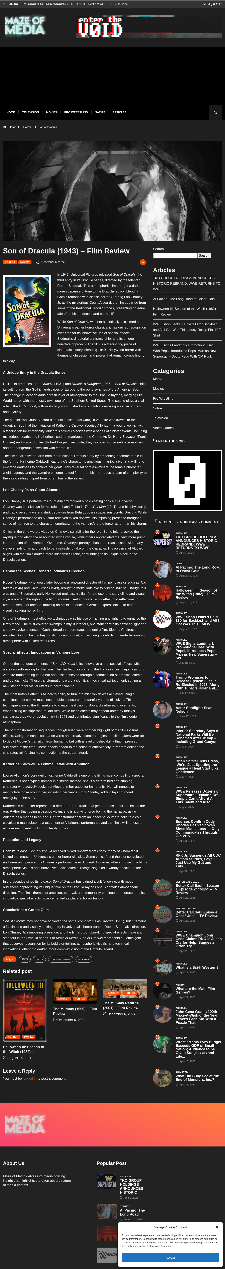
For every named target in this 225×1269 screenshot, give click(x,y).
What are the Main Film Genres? (195, 990)
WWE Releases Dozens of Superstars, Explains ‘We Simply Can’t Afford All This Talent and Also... (198, 796)
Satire (100, 112)
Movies (51, 112)
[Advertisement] (112, 79)
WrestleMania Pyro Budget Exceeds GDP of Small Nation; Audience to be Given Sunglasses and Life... (198, 1049)
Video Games (163, 428)
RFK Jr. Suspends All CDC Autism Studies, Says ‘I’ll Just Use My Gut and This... (198, 860)
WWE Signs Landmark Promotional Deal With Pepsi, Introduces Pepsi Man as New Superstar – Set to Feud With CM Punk (185, 350)
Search (158, 249)
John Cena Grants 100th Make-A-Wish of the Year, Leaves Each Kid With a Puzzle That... (197, 1017)
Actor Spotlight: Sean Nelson (194, 709)
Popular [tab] (187, 522)
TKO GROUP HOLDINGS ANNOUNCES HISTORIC (131, 1165)
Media (157, 379)
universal (84, 959)
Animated (182, 1072)
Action (180, 985)
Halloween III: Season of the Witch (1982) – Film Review (196, 594)
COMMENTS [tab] (210, 522)
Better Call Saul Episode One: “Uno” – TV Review (197, 914)
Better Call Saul (187, 882)
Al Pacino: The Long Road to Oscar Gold (184, 299)
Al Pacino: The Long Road (132, 1191)
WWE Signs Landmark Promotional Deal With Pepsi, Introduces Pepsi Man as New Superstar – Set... (196, 651)
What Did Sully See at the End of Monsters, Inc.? (197, 1078)
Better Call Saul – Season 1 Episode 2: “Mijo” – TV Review (197, 889)
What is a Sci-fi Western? (197, 968)
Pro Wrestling (76, 112)
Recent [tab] (164, 522)
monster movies (61, 959)
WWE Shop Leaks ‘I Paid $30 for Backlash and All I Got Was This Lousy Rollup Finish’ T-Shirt (187, 329)
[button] (217, 1227)
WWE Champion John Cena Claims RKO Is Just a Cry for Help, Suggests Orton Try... (199, 940)
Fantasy (63, 999)
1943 (25, 959)
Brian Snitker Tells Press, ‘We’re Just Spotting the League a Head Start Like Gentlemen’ (197, 766)
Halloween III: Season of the (131, 1213)
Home (11, 112)
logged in (30, 1078)
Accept (170, 1257)
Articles (119, 112)
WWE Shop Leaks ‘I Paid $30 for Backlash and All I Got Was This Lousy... (197, 620)
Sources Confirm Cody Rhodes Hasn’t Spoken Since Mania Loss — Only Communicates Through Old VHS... (198, 829)
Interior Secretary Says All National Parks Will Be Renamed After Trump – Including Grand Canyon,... (199, 736)
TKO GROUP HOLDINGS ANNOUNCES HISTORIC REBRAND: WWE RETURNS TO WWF (75, 3)
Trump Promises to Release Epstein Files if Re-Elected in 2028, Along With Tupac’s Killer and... (198, 682)
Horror (27, 127)
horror (39, 959)
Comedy (181, 563)
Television (30, 112)
